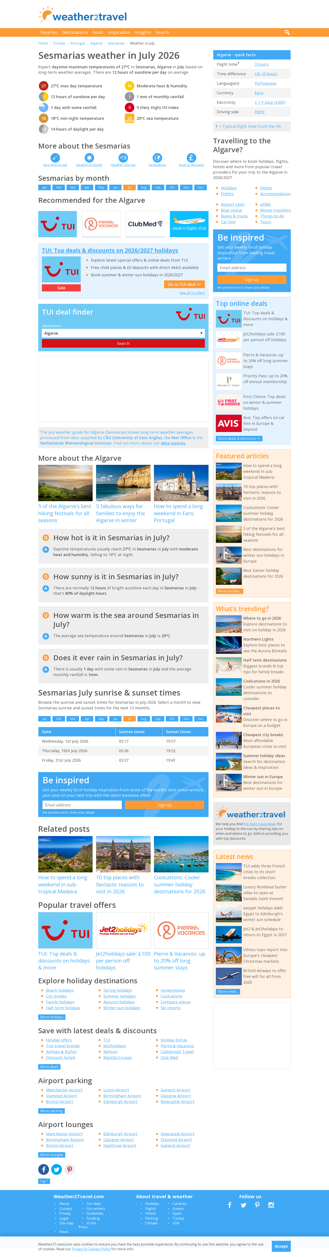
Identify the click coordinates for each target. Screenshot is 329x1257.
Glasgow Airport (176, 1104)
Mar (73, 187)
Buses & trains (234, 216)
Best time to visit (55, 165)
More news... (228, 991)
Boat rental (231, 210)
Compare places (176, 1010)
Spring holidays (117, 998)
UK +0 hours (266, 73)
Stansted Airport (61, 1104)
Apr (87, 187)
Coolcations (171, 1004)
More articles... (229, 591)
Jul (129, 187)
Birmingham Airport (122, 1104)
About (64, 1212)
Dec (200, 187)
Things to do (272, 216)
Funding (93, 1227)
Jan (44, 187)
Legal (63, 1227)
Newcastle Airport (178, 1110)
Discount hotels (60, 1066)
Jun (115, 187)
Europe (59, 43)
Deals (97, 32)
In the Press (87, 1233)
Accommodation (275, 193)
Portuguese (265, 83)
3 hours (262, 64)
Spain (177, 1222)
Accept (281, 1246)
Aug (143, 187)
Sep (158, 187)
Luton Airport (116, 1098)
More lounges (51, 1163)
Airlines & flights (61, 1060)
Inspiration (119, 32)
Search (162, 32)
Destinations (75, 32)
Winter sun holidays (121, 1016)
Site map (66, 1231)
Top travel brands (63, 1054)
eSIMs (265, 204)
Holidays (229, 187)
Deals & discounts (191, 165)
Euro (259, 92)
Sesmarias (116, 43)
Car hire (228, 221)
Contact (65, 1217)
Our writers (96, 1217)
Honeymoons (173, 998)
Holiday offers (59, 1048)
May (101, 187)
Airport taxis (232, 204)
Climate (151, 1231)
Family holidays (60, 1010)
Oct (172, 187)
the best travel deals (260, 824)
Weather (49, 32)
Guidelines (95, 1222)
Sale (61, 296)
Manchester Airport (64, 1098)
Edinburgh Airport (120, 1110)
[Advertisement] (212, 14)
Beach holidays (60, 998)
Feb (58, 187)
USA (175, 1231)
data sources (173, 451)
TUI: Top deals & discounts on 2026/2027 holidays (110, 259)
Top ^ (44, 1190)
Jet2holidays (114, 1054)
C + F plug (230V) (270, 102)
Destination (51, 334)
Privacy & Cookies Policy (91, 1249)
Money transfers (275, 210)
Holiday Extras (174, 1048)
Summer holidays (119, 1004)
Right (260, 111)
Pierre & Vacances (177, 1054)
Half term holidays (63, 1016)
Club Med (169, 1066)
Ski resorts (171, 1016)
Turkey (178, 1227)
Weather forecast (123, 165)
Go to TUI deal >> (184, 293)
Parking (151, 1227)
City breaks (56, 1004)
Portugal (78, 43)
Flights (227, 193)
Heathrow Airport (119, 1154)
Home (43, 43)
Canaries (179, 1212)
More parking (51, 1119)
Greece (178, 1217)
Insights (143, 32)
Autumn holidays (119, 1010)
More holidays (51, 1025)
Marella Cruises (117, 1066)
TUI (106, 1048)
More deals (49, 1075)
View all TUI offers (192, 301)
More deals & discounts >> (239, 438)
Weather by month (89, 165)
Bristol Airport (59, 1110)
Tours (265, 221)
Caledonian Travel (177, 1060)
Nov (186, 187)
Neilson (110, 1060)
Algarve (96, 43)
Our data (94, 1212)
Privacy (65, 1222)
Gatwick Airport (175, 1098)
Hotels (266, 187)
